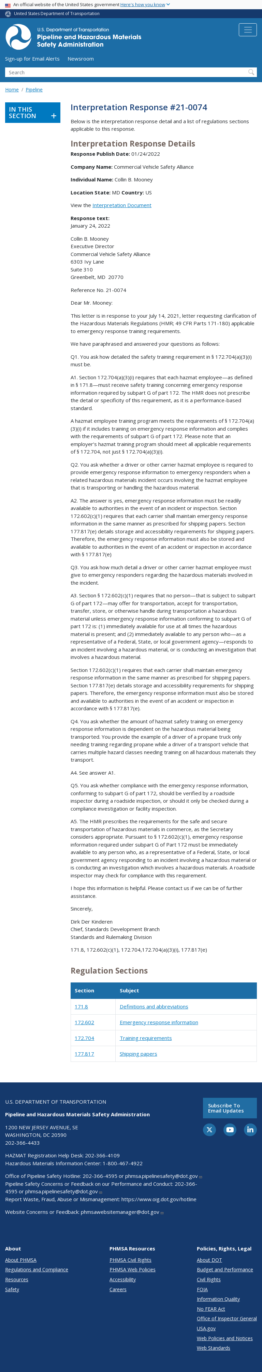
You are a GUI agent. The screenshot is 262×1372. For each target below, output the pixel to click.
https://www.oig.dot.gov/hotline (158, 1199)
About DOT (209, 1260)
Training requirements (146, 1037)
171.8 (81, 1006)
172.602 (84, 1022)
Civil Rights (209, 1279)
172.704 (84, 1037)
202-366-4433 (22, 1142)
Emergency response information (159, 1022)
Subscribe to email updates (226, 1108)
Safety (12, 1289)
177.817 (84, 1053)
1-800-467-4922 (123, 1163)
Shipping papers (138, 1053)
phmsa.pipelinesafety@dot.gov (164, 1175)
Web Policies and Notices (225, 1338)
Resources (16, 1279)
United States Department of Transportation (57, 13)
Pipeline (34, 89)
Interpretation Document (121, 205)
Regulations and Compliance (36, 1269)
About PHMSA (21, 1260)
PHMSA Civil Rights (130, 1260)
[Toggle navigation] (248, 29)
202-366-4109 (102, 1155)
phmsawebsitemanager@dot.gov (122, 1211)
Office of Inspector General (227, 1318)
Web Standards (213, 1348)
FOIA (202, 1289)
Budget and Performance (225, 1269)
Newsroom (81, 58)
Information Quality (218, 1299)
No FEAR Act (211, 1309)
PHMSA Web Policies (133, 1269)
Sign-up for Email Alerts (32, 58)
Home (12, 89)
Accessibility (123, 1279)
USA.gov (206, 1328)
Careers (118, 1289)
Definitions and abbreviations (154, 1006)
